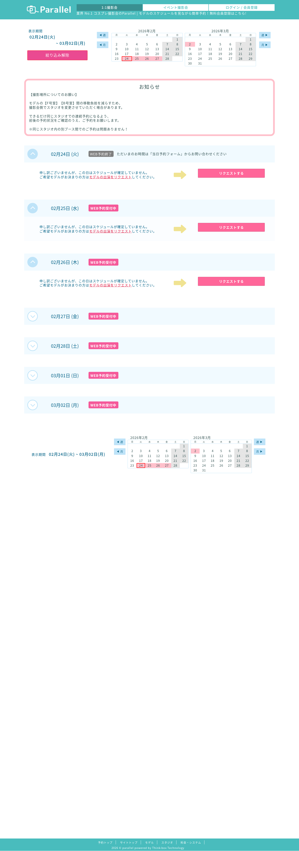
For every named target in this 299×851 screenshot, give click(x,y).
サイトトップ (129, 842)
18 (137, 54)
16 (117, 54)
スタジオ (167, 842)
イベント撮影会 (175, 7)
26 (147, 59)
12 (147, 49)
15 (177, 49)
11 (137, 49)
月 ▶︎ (264, 45)
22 (177, 54)
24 (127, 59)
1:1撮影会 (109, 7)
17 (127, 54)
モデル (149, 842)
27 (157, 59)
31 (200, 63)
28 (167, 59)
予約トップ (105, 842)
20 (157, 54)
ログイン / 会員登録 (242, 7)
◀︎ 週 (102, 35)
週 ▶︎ (264, 35)
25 (137, 59)
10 (127, 49)
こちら (239, 13)
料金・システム (191, 842)
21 (167, 54)
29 (250, 59)
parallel (128, 848)
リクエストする (231, 173)
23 (117, 59)
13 (157, 49)
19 (147, 54)
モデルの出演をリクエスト (110, 176)
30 (190, 63)
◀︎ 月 (102, 45)
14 (167, 49)
